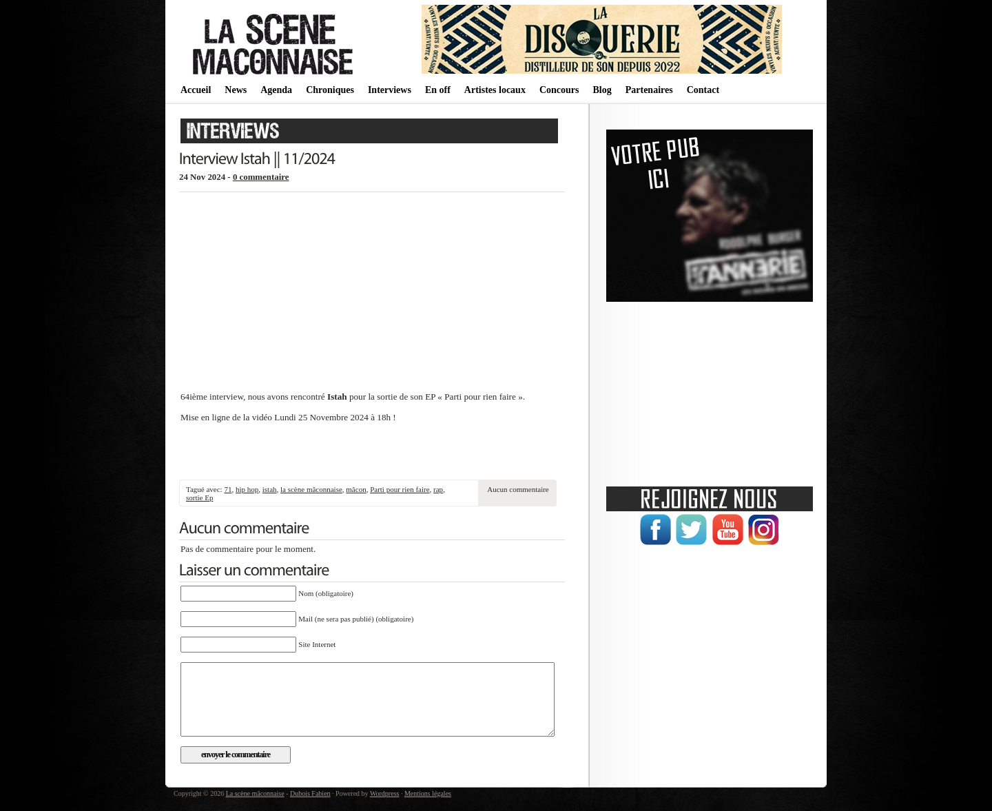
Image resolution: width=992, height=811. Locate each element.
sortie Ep (199, 497)
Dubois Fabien (310, 793)
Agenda (276, 90)
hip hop (247, 489)
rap (438, 489)
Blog (601, 90)
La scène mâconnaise (255, 793)
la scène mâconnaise (311, 489)
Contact (703, 90)
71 (227, 489)
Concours (559, 90)
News (236, 90)
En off (438, 90)
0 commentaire (261, 177)
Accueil (195, 90)
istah (269, 489)
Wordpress (385, 793)
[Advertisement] (372, 452)
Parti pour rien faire (399, 489)
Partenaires (649, 90)
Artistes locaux (495, 90)
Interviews (389, 90)
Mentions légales (427, 793)
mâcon (356, 489)
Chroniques (330, 90)
